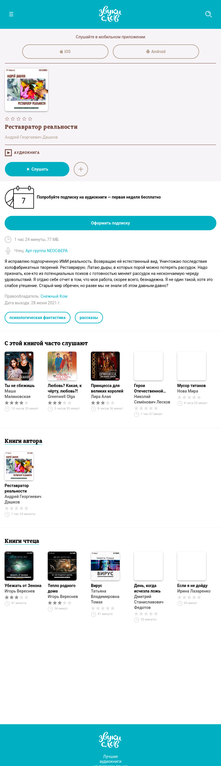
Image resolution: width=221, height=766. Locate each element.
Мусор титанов (191, 385)
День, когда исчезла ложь (147, 588)
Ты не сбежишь (20, 385)
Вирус (96, 585)
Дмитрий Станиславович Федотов (148, 602)
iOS (65, 51)
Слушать (37, 169)
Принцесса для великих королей (107, 388)
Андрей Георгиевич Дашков (23, 499)
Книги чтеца (22, 541)
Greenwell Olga (61, 396)
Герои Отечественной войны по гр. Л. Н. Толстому (151, 388)
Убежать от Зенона (23, 585)
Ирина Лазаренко (194, 591)
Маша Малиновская (18, 394)
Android (155, 51)
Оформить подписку (110, 223)
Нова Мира (187, 391)
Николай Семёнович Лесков (152, 399)
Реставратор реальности (17, 488)
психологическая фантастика (37, 317)
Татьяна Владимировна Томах (105, 596)
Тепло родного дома (61, 588)
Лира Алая (101, 396)
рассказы (89, 317)
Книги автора (23, 441)
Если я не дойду (192, 585)
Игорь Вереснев (20, 591)
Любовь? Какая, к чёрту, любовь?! (65, 388)
